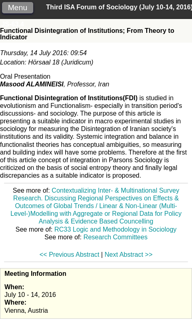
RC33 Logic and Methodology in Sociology (115, 229)
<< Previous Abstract (70, 254)
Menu (17, 7)
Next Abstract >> (128, 254)
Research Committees (115, 237)
